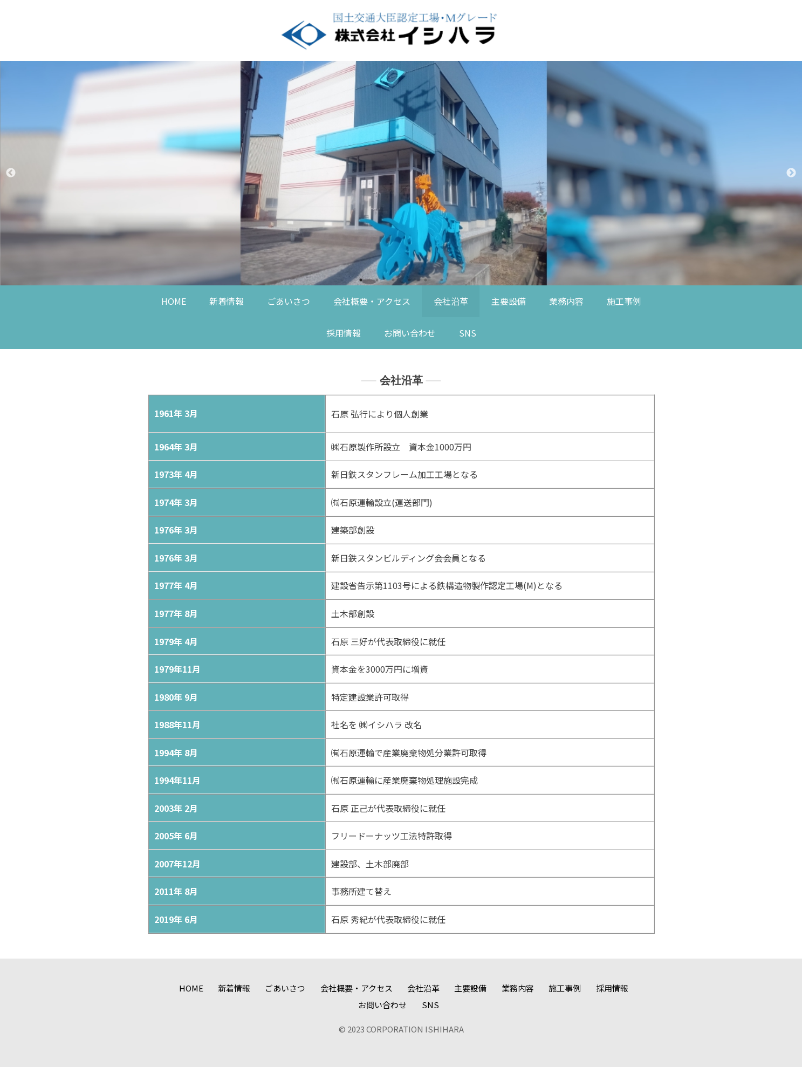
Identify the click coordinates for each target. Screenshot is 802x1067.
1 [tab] (360, 280)
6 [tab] (441, 280)
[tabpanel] (401, 173)
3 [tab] (393, 280)
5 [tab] (425, 280)
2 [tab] (377, 280)
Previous (10, 173)
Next (791, 173)
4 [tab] (409, 280)
